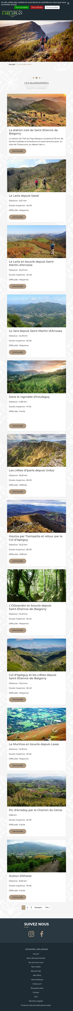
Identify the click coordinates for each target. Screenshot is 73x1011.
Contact (36, 992)
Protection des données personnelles (36, 1005)
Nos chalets (36, 967)
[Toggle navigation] (70, 15)
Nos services (36, 971)
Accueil (12, 64)
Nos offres (37, 975)
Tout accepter (21, 7)
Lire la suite (17, 151)
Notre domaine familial (36, 958)
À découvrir (37, 984)
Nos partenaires (37, 988)
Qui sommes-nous (36, 962)
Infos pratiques (37, 980)
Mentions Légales (36, 1001)
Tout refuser (37, 7)
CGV (36, 997)
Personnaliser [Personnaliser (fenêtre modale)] (52, 7)
